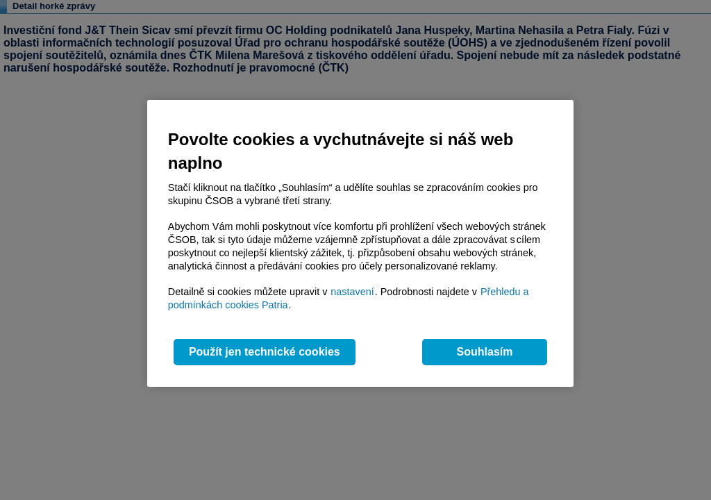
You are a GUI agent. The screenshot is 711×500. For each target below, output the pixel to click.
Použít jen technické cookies (264, 352)
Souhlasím (485, 352)
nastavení (352, 291)
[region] (360, 243)
